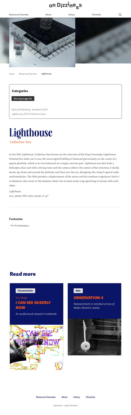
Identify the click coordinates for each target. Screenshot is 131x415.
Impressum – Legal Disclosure (65, 405)
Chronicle (96, 14)
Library (71, 14)
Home (11, 74)
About (48, 14)
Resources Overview (19, 14)
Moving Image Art (23, 98)
